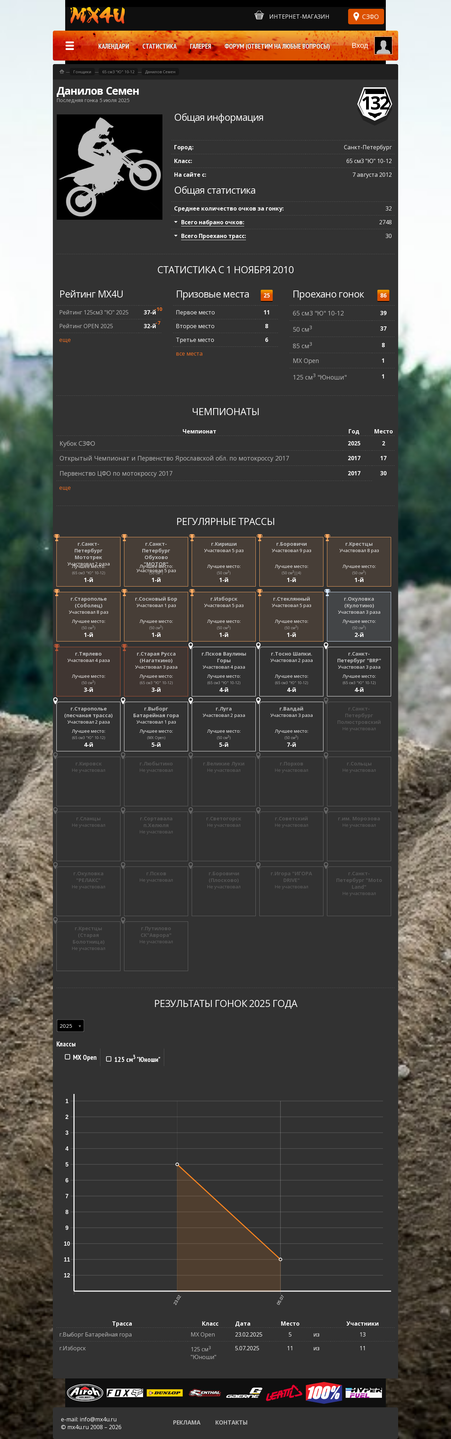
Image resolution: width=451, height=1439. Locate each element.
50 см (302, 329)
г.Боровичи (291, 543)
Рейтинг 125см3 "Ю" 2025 (94, 312)
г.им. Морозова (359, 818)
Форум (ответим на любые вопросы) (277, 46)
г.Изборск (223, 598)
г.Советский (291, 818)
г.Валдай (291, 708)
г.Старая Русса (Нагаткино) (156, 657)
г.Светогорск (223, 818)
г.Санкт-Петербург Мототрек (88, 550)
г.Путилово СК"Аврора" (156, 931)
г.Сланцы (88, 818)
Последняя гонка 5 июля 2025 (92, 100)
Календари (113, 46)
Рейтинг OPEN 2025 (86, 326)
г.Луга (224, 708)
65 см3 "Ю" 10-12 (318, 313)
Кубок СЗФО (77, 443)
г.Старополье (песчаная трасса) (88, 712)
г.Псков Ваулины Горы (224, 657)
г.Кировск (88, 763)
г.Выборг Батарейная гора (156, 712)
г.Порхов (291, 763)
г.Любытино (156, 763)
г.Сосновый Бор (156, 598)
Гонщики (82, 71)
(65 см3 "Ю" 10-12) (88, 572)
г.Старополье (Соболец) (88, 602)
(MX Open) (156, 737)
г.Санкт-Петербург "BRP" (359, 657)
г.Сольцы (359, 763)
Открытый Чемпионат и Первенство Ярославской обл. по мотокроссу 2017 (174, 458)
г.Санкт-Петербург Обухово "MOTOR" (156, 553)
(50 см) (156, 572)
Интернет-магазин (291, 15)
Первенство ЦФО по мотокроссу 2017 (116, 473)
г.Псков (156, 873)
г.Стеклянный (291, 598)
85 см (302, 346)
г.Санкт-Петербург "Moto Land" (359, 880)
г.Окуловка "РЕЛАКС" (88, 876)
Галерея (200, 46)
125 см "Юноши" (320, 377)
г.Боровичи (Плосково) (224, 876)
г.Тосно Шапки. (291, 653)
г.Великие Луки (224, 763)
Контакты (231, 1422)
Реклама (186, 1422)
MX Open (306, 360)
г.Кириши (224, 543)
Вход (360, 45)
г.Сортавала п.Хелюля (156, 821)
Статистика (159, 46)
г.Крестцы (359, 543)
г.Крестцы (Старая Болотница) (89, 935)
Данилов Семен (160, 71)
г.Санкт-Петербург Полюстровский (359, 715)
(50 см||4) (291, 572)
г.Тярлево (88, 653)
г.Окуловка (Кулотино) (359, 602)
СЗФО (370, 16)
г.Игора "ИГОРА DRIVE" (291, 876)
